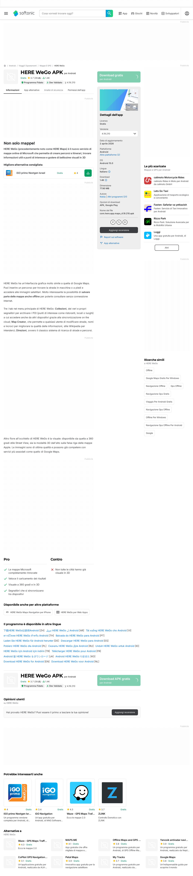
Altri (167, 247)
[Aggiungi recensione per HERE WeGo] (34, 77)
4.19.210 (119, 133)
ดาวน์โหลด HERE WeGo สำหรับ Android (26, 635)
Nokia (103, 196)
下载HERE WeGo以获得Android (21, 630)
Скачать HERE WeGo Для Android (68, 645)
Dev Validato (54, 82)
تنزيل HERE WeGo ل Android (62, 630)
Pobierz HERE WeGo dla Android (22, 645)
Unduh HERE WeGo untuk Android (114, 645)
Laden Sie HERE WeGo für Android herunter (28, 640)
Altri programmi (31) (117, 196)
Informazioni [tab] (12, 90)
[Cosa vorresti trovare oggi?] (109, 13)
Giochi (136, 13)
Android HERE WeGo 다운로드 (72, 656)
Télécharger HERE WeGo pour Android (74, 651)
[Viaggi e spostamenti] (28, 66)
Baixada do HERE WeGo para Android (77, 635)
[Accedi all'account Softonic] (187, 13)
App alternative (109, 243)
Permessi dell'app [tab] (76, 90)
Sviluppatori (170, 13)
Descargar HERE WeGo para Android (82, 640)
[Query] (72, 13)
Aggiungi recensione (119, 230)
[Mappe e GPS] (45, 66)
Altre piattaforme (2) (110, 154)
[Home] (5, 65)
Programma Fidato (32, 82)
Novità (152, 13)
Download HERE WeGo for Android (24, 661)
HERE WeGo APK (48, 72)
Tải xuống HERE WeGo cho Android (106, 630)
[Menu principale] (6, 13)
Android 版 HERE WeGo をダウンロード (26, 656)
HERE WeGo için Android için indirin (24, 651)
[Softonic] (24, 13)
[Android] (12, 66)
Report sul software (111, 236)
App (122, 13)
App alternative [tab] (31, 90)
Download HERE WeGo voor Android (72, 661)
